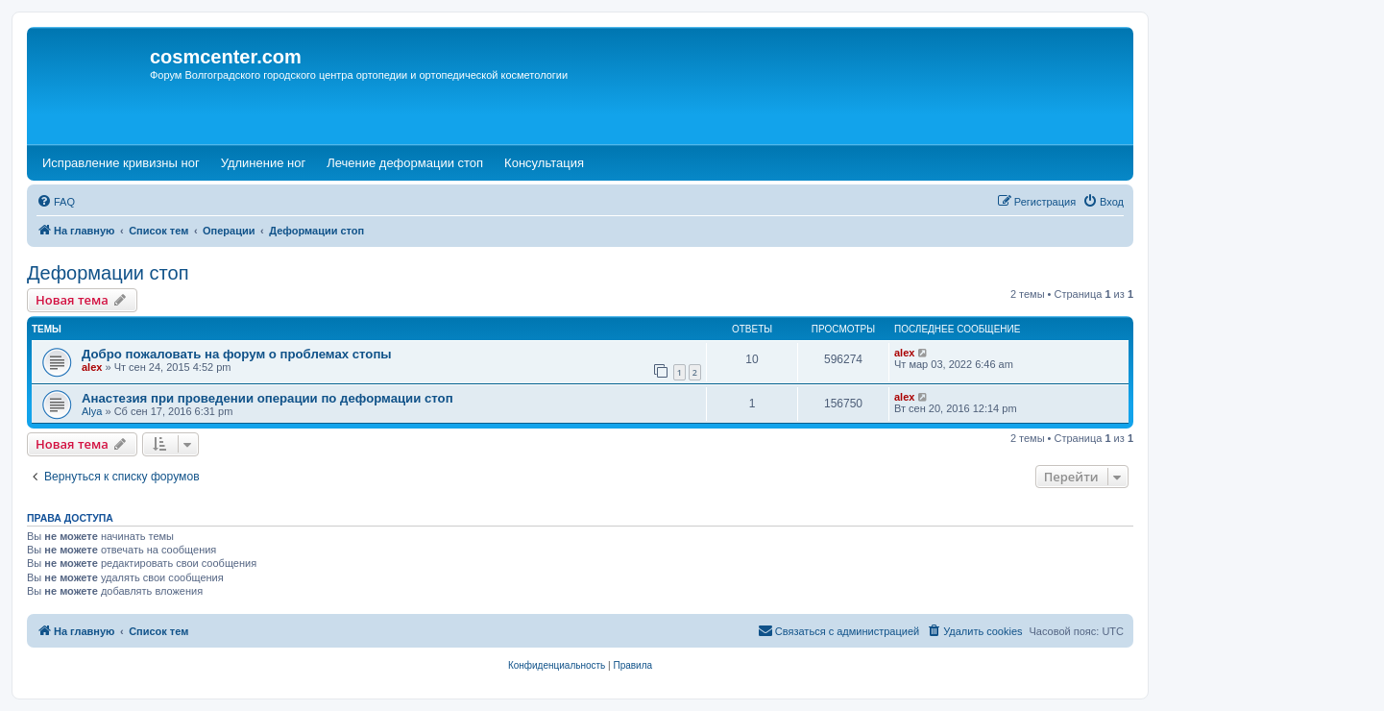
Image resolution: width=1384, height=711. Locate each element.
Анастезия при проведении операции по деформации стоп (267, 398)
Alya (92, 411)
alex (92, 367)
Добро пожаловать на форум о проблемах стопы (237, 354)
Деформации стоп (108, 272)
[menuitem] (55, 201)
